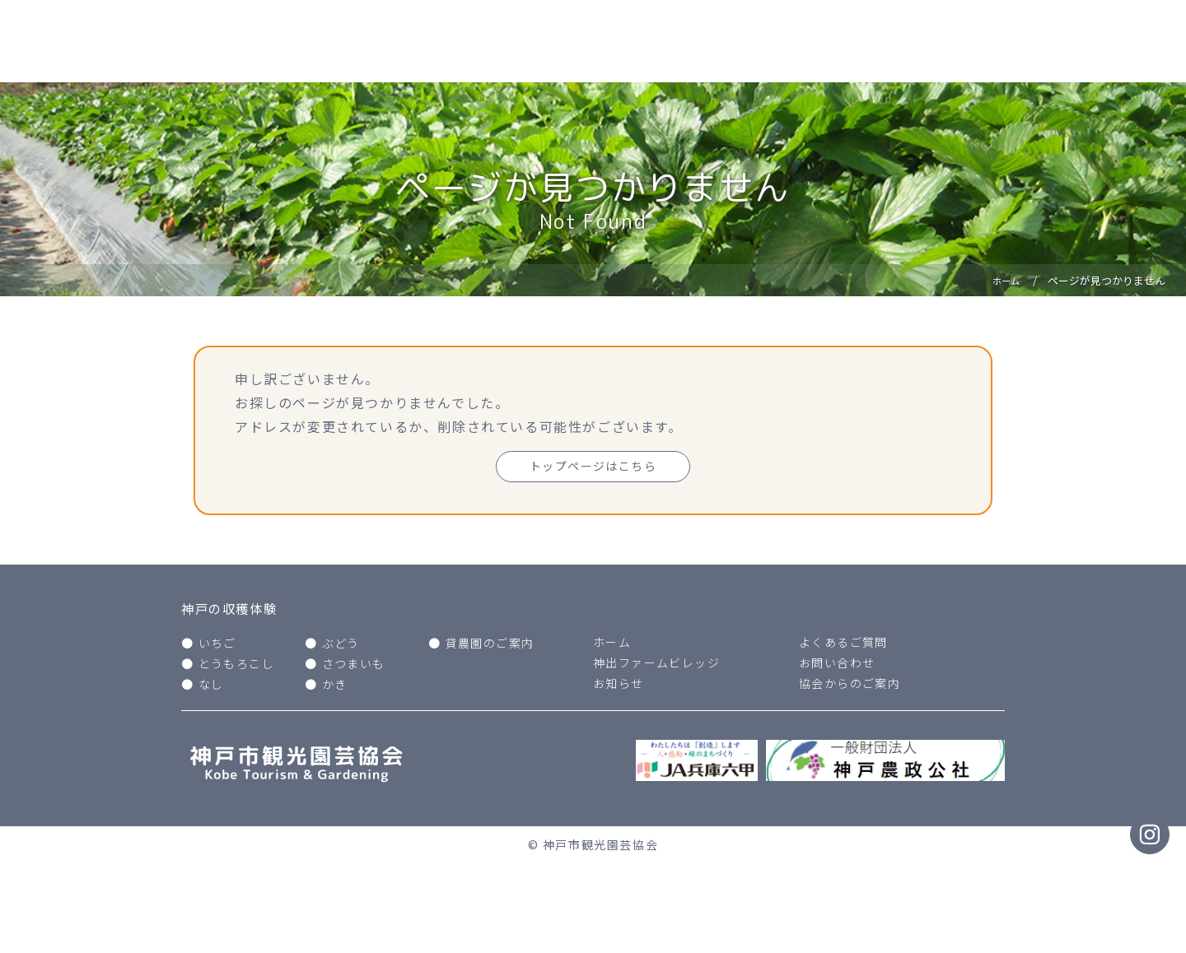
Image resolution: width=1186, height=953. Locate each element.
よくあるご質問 (844, 646)
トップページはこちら (593, 467)
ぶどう (341, 647)
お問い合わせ (837, 666)
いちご (217, 647)
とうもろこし (237, 667)
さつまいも (354, 667)
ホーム (612, 646)
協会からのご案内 (850, 688)
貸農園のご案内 (490, 647)
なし (211, 689)
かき (335, 689)
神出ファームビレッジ (657, 666)
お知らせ (618, 688)
